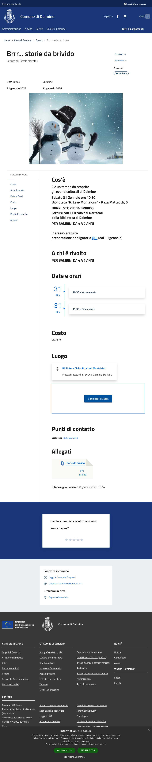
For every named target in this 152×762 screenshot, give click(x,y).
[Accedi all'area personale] (135, 3)
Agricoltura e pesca (86, 684)
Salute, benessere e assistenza (92, 673)
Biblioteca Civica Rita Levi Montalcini (83, 368)
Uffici (4, 663)
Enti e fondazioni (10, 668)
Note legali (82, 716)
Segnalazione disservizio (51, 710)
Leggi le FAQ (45, 716)
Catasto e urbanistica (50, 679)
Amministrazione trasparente (92, 705)
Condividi (121, 54)
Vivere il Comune (23, 40)
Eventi (39, 40)
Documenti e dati (10, 684)
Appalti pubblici (47, 673)
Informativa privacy (86, 710)
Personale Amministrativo (15, 679)
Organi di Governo (11, 652)
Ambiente (82, 668)
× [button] (149, 730)
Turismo (43, 684)
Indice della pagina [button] (18, 174)
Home (7, 40)
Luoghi (117, 677)
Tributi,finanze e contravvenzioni (93, 663)
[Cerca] (146, 16)
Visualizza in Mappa (98, 398)
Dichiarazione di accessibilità (91, 721)
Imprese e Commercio (50, 668)
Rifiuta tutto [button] (88, 750)
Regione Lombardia (11, 4)
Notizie (117, 652)
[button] (76, 756)
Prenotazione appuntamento (53, 705)
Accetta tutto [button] (64, 750)
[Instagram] (120, 16)
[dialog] (76, 744)
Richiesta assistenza (49, 721)
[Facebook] (112, 16)
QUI (95, 237)
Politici (5, 673)
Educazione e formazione (89, 652)
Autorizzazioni (84, 679)
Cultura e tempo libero (50, 657)
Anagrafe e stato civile (50, 652)
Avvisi (117, 663)
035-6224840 (71, 438)
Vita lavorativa (46, 663)
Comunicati (120, 657)
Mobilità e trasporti (49, 689)
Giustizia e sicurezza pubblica (91, 657)
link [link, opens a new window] (104, 744)
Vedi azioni (121, 60)
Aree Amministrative (12, 657)
